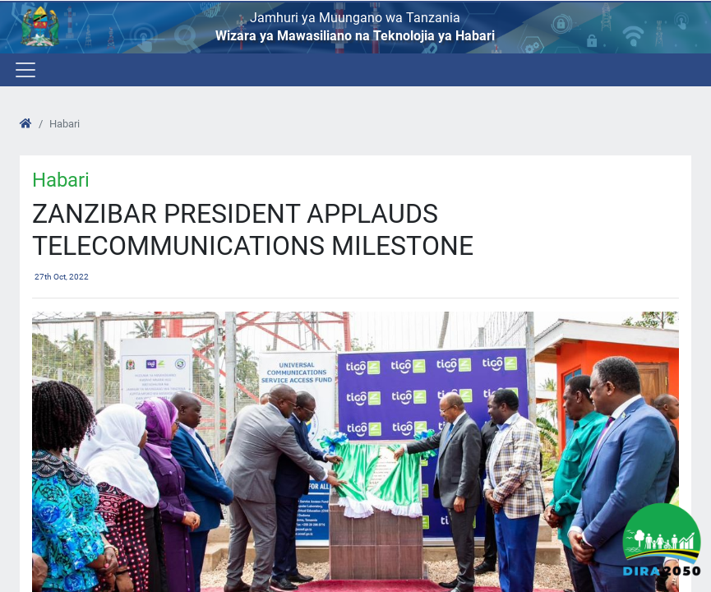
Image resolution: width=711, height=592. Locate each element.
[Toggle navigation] (24, 69)
